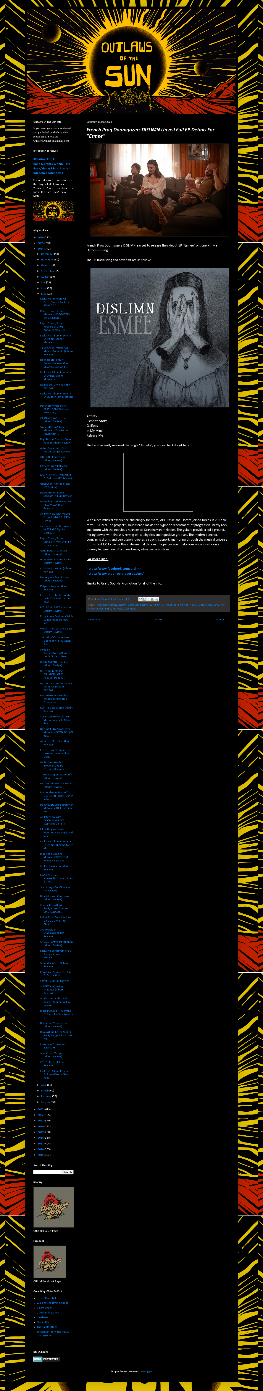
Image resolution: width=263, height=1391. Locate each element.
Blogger (147, 1371)
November (47, 259)
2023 (41, 1109)
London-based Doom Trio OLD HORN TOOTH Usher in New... (56, 796)
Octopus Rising (103, 609)
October (46, 265)
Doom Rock (133, 605)
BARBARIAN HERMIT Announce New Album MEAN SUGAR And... (55, 363)
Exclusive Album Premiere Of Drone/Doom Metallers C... (55, 376)
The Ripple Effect (47, 1327)
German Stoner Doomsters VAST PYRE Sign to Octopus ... (56, 529)
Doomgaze (145, 605)
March (45, 1090)
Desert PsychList (46, 1298)
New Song (213, 605)
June (44, 288)
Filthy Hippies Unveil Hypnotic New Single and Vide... (56, 833)
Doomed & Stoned (48, 1312)
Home (158, 619)
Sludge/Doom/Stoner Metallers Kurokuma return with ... (54, 430)
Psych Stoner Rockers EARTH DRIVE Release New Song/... (54, 409)
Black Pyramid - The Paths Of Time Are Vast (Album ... (56, 1014)
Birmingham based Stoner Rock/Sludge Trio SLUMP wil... (56, 1035)
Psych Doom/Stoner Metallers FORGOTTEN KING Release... (55, 314)
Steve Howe (130, 609)
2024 (41, 248)
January (46, 1102)
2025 (41, 243)
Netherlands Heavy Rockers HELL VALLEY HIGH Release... (56, 505)
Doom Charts (45, 1308)
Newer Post (94, 619)
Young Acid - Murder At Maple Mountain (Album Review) (56, 351)
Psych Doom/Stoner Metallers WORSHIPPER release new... (55, 541)
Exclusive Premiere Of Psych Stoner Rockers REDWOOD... (54, 302)
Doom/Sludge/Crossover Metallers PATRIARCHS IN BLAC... (56, 732)
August (45, 276)
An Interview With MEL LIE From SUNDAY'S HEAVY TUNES (55, 517)
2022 (41, 1115)
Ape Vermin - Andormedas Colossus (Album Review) (56, 686)
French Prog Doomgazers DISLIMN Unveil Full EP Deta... (55, 753)
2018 (41, 1137)
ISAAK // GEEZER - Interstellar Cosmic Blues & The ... (56, 878)
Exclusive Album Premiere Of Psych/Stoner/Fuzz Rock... (55, 1074)
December (47, 254)
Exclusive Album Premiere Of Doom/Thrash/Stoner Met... (56, 845)
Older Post (222, 619)
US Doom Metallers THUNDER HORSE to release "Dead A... (53, 674)
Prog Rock (117, 609)
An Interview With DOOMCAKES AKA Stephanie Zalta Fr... (53, 820)
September (48, 271)
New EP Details (198, 605)
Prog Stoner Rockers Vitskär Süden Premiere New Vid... (56, 619)
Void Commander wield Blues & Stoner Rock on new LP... (55, 1002)
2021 (41, 1120)
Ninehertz (42, 1317)
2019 (41, 1132)
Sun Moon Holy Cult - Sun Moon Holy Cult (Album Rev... (55, 720)
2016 (41, 1149)
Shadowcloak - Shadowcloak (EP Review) (52, 933)
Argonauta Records (106, 605)
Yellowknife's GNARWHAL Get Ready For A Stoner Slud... (55, 641)
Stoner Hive (43, 1322)
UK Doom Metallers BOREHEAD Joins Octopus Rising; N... (53, 766)
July (43, 282)
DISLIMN (122, 605)
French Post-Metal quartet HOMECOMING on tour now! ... (55, 598)
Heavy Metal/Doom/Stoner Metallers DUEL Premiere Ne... (56, 808)
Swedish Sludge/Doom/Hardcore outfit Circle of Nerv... (56, 653)
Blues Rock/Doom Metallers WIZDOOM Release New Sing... (54, 857)
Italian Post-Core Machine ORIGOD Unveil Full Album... (55, 921)
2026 (41, 237)
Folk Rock (157, 605)
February (46, 1096)
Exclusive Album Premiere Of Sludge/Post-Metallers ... (56, 397)
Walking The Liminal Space (52, 1303)
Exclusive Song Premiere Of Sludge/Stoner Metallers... (56, 954)
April (44, 1085)
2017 (41, 1143)
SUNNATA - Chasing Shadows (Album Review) (52, 990)
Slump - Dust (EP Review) (54, 980)
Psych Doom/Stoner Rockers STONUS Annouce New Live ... (54, 326)
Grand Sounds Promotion (176, 605)
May (44, 294)
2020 (41, 1126)
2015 (41, 1155)
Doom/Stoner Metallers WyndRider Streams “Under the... (54, 699)
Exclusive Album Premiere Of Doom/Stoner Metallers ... (55, 339)
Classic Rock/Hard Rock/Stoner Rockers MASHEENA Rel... (54, 908)
